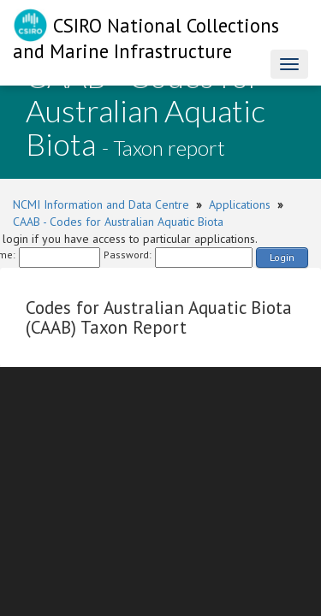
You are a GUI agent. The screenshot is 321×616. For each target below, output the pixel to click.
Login (282, 257)
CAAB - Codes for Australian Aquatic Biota (118, 221)
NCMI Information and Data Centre (101, 204)
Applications (239, 204)
